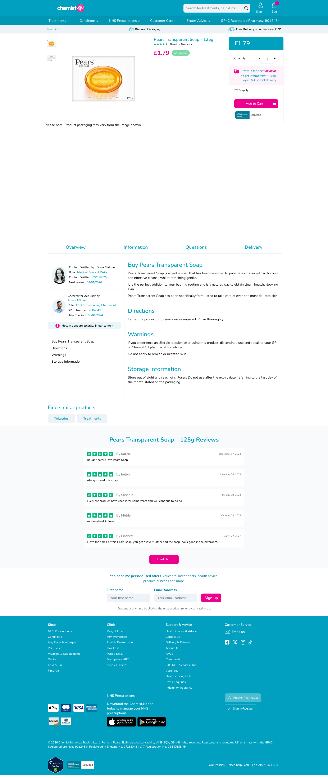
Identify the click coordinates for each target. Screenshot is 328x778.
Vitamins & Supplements (64, 657)
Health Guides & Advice (181, 634)
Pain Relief (55, 651)
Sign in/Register (241, 712)
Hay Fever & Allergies (62, 645)
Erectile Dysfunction (120, 645)
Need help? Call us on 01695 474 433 (253, 768)
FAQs (169, 657)
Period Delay (115, 657)
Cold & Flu (55, 668)
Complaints (173, 662)
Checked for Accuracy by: (84, 299)
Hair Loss (113, 651)
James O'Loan (77, 303)
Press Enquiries (176, 685)
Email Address (165, 593)
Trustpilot (53, 32)
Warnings (58, 358)
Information (136, 250)
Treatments (59, 23)
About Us (172, 651)
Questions (196, 250)
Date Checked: (77, 318)
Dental (52, 662)
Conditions (89, 23)
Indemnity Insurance (179, 691)
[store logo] (71, 10)
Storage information (66, 364)
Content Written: (80, 280)
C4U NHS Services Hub (181, 668)
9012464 (250, 23)
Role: (72, 275)
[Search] (246, 9)
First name (115, 593)
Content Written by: (82, 270)
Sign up (211, 600)
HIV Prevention (117, 640)
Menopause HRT (118, 662)
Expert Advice (198, 23)
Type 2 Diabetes (117, 668)
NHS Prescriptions (124, 23)
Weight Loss (115, 634)
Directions (59, 351)
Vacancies (172, 674)
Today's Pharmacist (243, 701)
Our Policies (217, 768)
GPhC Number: (77, 313)
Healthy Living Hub (178, 679)
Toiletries (61, 421)
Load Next (164, 562)
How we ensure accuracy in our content (87, 329)
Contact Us (173, 640)
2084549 (95, 313)
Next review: (77, 285)
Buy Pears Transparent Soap (72, 344)
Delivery (253, 250)
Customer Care (163, 23)
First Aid (53, 674)
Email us (235, 635)
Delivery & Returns (178, 645)
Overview (76, 250)
